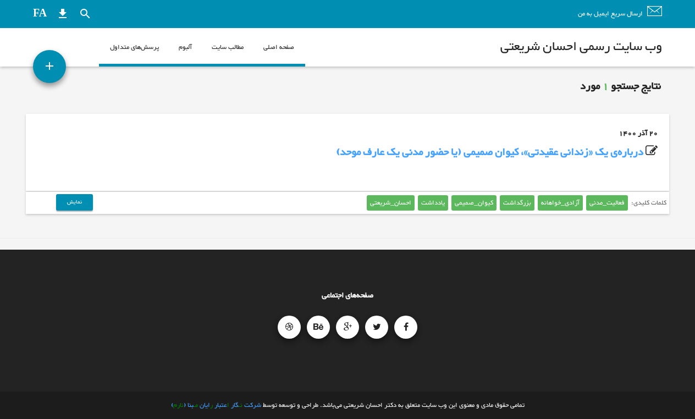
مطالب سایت (228, 47)
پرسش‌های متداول (134, 47)
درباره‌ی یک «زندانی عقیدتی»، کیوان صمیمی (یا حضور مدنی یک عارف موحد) (489, 152)
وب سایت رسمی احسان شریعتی (581, 47)
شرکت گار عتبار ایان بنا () (216, 405)
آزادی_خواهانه (560, 203)
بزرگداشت (517, 203)
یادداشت (433, 203)
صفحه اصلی (278, 47)
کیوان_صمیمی (474, 203)
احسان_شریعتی (390, 203)
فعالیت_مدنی (607, 203)
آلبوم (185, 47)
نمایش (74, 202)
